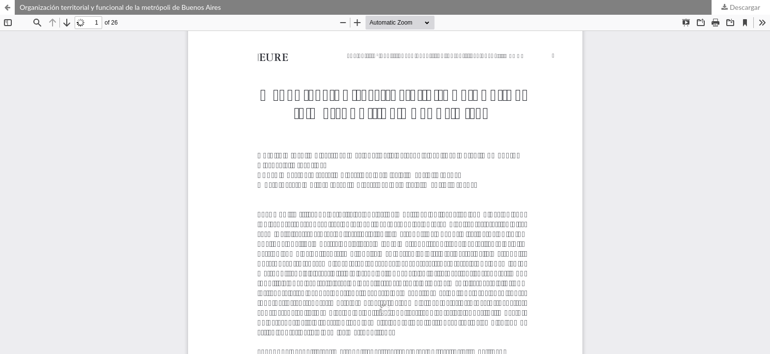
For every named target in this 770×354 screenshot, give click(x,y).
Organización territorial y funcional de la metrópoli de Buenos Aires (120, 7)
